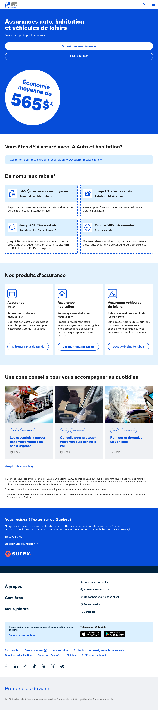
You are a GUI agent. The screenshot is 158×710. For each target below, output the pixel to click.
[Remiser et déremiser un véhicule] (129, 404)
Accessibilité (60, 650)
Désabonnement (34, 650)
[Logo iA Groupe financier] (11, 6)
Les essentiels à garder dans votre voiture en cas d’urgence (28, 442)
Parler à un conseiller (94, 582)
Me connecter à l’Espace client (99, 597)
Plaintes (71, 655)
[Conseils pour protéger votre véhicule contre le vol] (79, 404)
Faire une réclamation (52, 159)
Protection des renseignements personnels (99, 650)
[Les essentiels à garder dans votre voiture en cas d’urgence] (29, 404)
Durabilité (87, 611)
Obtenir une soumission (22, 543)
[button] (144, 4)
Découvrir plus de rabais (28, 346)
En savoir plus (13, 536)
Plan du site (11, 650)
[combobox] (79, 46)
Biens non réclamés (49, 655)
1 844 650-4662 (79, 56)
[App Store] (90, 634)
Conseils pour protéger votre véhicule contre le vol (78, 442)
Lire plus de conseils (19, 466)
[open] (153, 4)
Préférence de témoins (95, 655)
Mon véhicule (28, 430)
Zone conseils (90, 604)
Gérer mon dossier (23, 159)
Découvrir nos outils (22, 635)
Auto (14, 430)
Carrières (14, 598)
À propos (13, 586)
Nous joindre (17, 609)
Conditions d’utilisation (18, 655)
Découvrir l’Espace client (86, 159)
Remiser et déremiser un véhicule (127, 440)
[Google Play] (114, 634)
